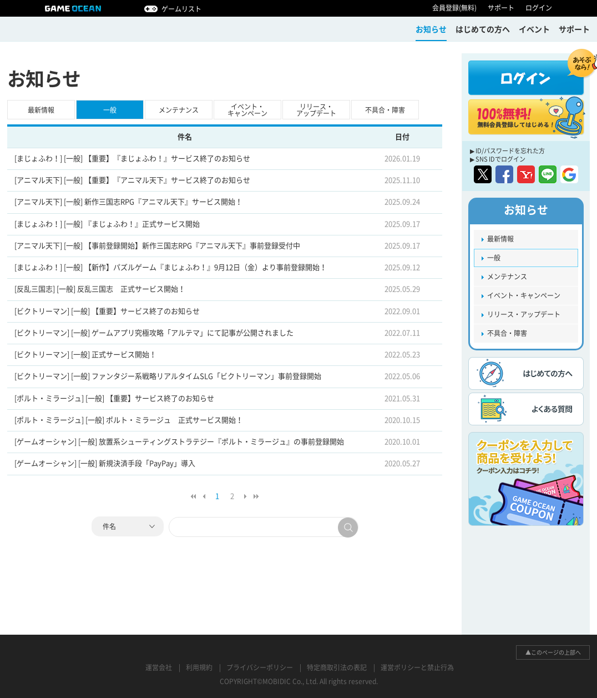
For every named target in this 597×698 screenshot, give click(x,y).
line (547, 174)
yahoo (526, 174)
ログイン (538, 7)
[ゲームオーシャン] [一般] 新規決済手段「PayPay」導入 (104, 463)
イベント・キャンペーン (247, 110)
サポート (501, 7)
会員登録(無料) (454, 7)
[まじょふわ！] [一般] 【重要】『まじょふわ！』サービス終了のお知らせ (132, 158)
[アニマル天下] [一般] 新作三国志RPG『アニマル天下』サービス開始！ (128, 201)
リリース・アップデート (316, 110)
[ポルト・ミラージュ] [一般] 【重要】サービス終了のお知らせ (114, 398)
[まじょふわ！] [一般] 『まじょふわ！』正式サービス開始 (107, 224)
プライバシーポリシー (259, 667)
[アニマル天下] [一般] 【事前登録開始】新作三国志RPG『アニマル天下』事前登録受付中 (157, 245)
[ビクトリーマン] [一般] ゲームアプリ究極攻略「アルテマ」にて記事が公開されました (154, 333)
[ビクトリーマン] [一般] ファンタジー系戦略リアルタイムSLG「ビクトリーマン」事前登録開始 (167, 376)
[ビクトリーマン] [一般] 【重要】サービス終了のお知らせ (107, 311)
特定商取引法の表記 (337, 667)
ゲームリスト (181, 9)
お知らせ (431, 29)
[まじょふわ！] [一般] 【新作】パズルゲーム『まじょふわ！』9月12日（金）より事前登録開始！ (170, 267)
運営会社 (158, 667)
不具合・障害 (385, 110)
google (569, 174)
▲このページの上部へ (553, 652)
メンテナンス (179, 110)
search (348, 528)
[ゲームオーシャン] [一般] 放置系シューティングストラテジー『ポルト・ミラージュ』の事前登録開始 (179, 441)
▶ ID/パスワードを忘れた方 (507, 151)
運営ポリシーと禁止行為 (417, 667)
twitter (483, 174)
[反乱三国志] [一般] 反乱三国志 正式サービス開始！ (99, 289)
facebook (504, 174)
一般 (110, 110)
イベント (534, 29)
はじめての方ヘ (483, 29)
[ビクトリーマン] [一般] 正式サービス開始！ (85, 354)
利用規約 (199, 667)
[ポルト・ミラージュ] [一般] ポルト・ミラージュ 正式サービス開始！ (128, 420)
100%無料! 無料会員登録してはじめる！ (526, 117)
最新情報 (41, 110)
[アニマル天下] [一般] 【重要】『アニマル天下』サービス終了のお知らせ (132, 180)
